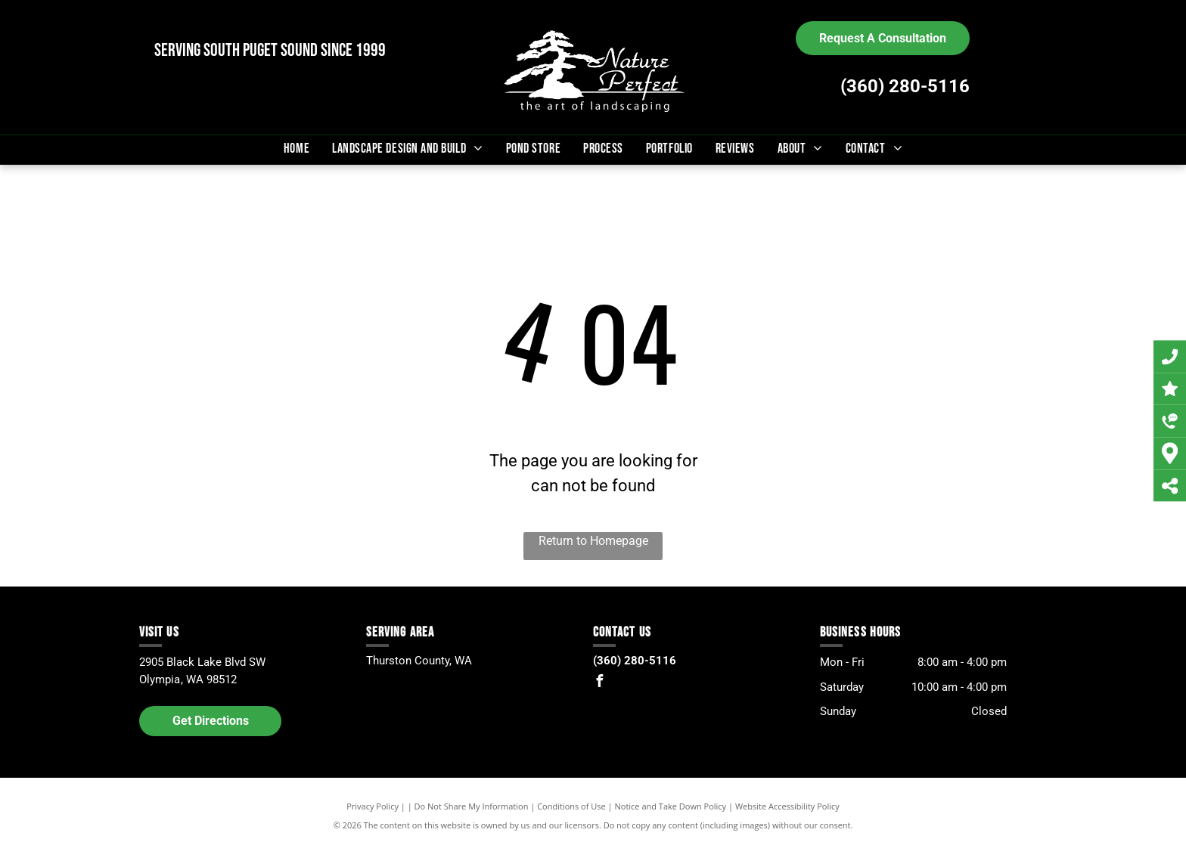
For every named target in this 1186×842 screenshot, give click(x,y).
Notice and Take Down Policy (671, 806)
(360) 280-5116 (905, 86)
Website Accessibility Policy (787, 806)
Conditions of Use (571, 806)
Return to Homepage (593, 541)
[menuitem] (296, 148)
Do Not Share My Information (471, 806)
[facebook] (599, 683)
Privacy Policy (372, 806)
